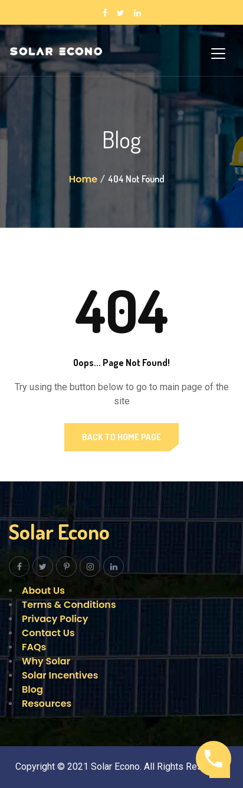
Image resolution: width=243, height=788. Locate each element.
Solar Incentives (60, 675)
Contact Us (48, 633)
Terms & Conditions (69, 604)
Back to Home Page (121, 437)
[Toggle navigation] (218, 53)
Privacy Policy (55, 619)
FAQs (34, 647)
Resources (46, 703)
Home (83, 179)
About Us (43, 590)
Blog (32, 689)
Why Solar (46, 661)
